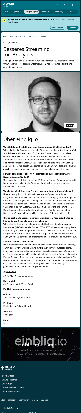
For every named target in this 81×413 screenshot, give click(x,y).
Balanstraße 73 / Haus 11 (11, 362)
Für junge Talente (9, 322)
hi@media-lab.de (8, 359)
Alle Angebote (7, 318)
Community (24, 342)
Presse (40, 397)
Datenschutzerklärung (63, 397)
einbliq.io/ (11, 214)
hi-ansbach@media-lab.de (40, 359)
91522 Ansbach (35, 364)
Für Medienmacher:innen (12, 330)
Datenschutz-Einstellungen (16, 397)
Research (12, 342)
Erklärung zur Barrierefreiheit (12, 401)
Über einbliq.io (20, 81)
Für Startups (6, 326)
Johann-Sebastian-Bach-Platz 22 (43, 362)
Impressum (49, 397)
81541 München (8, 364)
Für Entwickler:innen (10, 334)
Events (35, 342)
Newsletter (32, 397)
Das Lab (44, 342)
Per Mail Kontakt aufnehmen (19, 218)
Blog (3, 342)
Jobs (2, 397)
